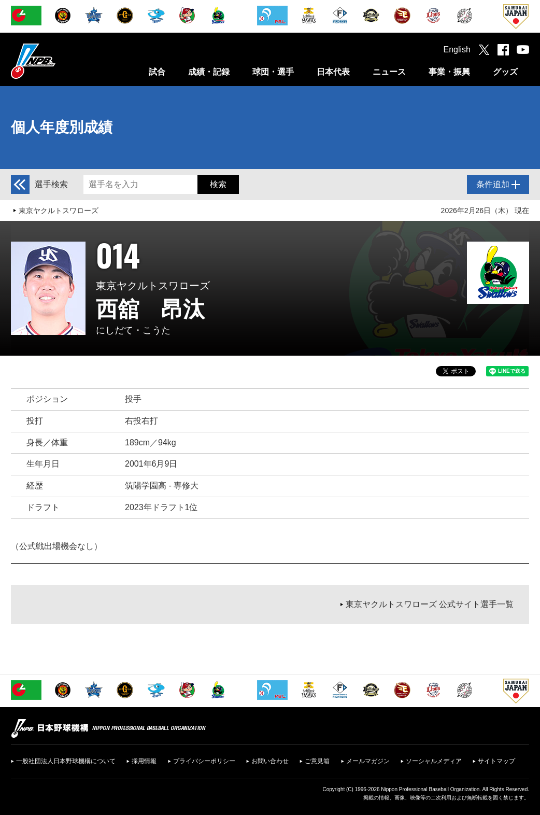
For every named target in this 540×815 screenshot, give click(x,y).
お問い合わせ (270, 761)
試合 (157, 71)
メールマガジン (368, 761)
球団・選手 (273, 71)
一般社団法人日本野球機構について (66, 761)
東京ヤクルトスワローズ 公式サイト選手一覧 (430, 604)
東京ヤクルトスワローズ (58, 210)
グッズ (505, 71)
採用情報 (144, 761)
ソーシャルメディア (434, 761)
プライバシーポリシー (204, 761)
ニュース (389, 71)
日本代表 (333, 71)
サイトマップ (496, 761)
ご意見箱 (317, 761)
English (457, 49)
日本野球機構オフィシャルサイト (59, 61)
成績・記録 (209, 71)
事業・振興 (449, 71)
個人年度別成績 (61, 127)
